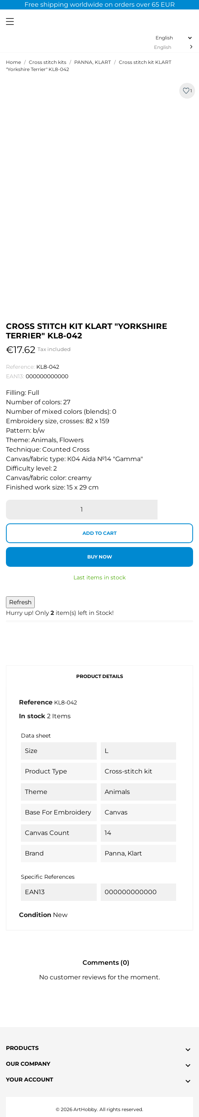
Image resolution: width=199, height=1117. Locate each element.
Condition (35, 915)
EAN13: (15, 376)
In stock (32, 716)
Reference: (20, 366)
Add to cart (99, 533)
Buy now (99, 557)
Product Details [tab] (99, 676)
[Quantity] (82, 509)
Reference (36, 702)
